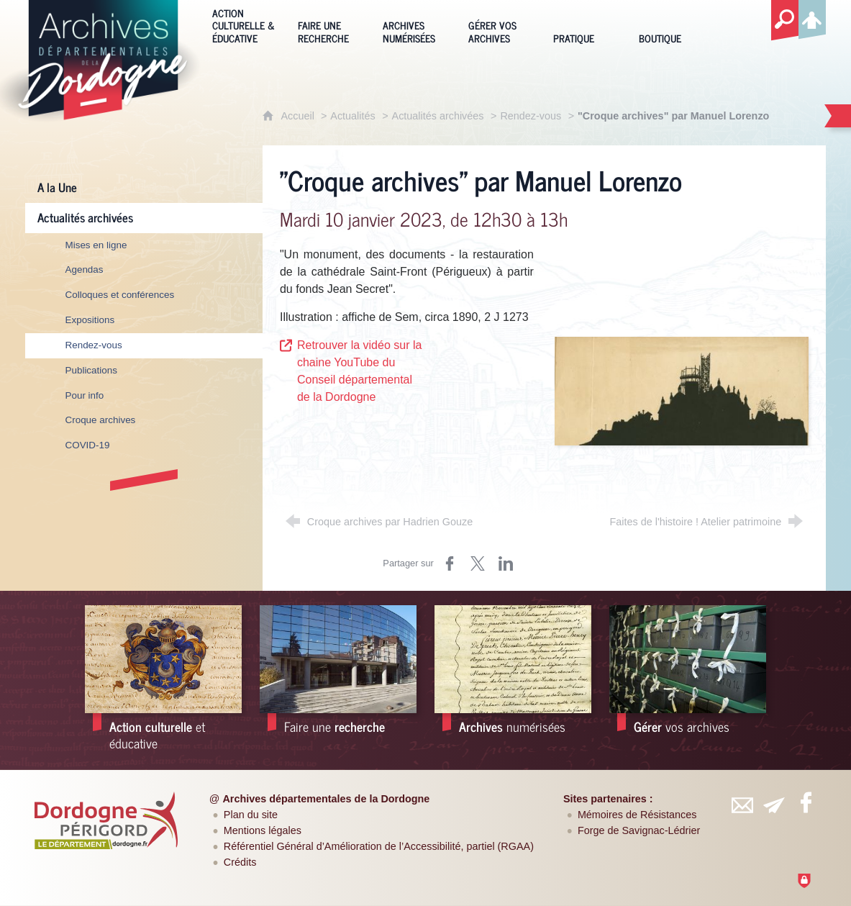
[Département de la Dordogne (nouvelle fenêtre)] (106, 820)
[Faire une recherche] (330, 25)
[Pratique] (585, 25)
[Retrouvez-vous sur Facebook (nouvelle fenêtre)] (806, 802)
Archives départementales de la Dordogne (325, 799)
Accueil (299, 116)
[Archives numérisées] (415, 25)
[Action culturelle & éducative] (244, 25)
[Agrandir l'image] (682, 390)
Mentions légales (262, 830)
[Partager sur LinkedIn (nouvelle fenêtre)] (505, 563)
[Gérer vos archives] (500, 25)
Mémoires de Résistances (637, 814)
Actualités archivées (438, 116)
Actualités (352, 116)
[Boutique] (671, 25)
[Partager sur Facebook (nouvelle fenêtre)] (449, 563)
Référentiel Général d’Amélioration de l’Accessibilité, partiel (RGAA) (379, 846)
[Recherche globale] (784, 21)
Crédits (240, 862)
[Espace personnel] (812, 17)
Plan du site (251, 814)
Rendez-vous (530, 116)
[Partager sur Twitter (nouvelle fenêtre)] (477, 563)
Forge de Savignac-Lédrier (639, 830)
